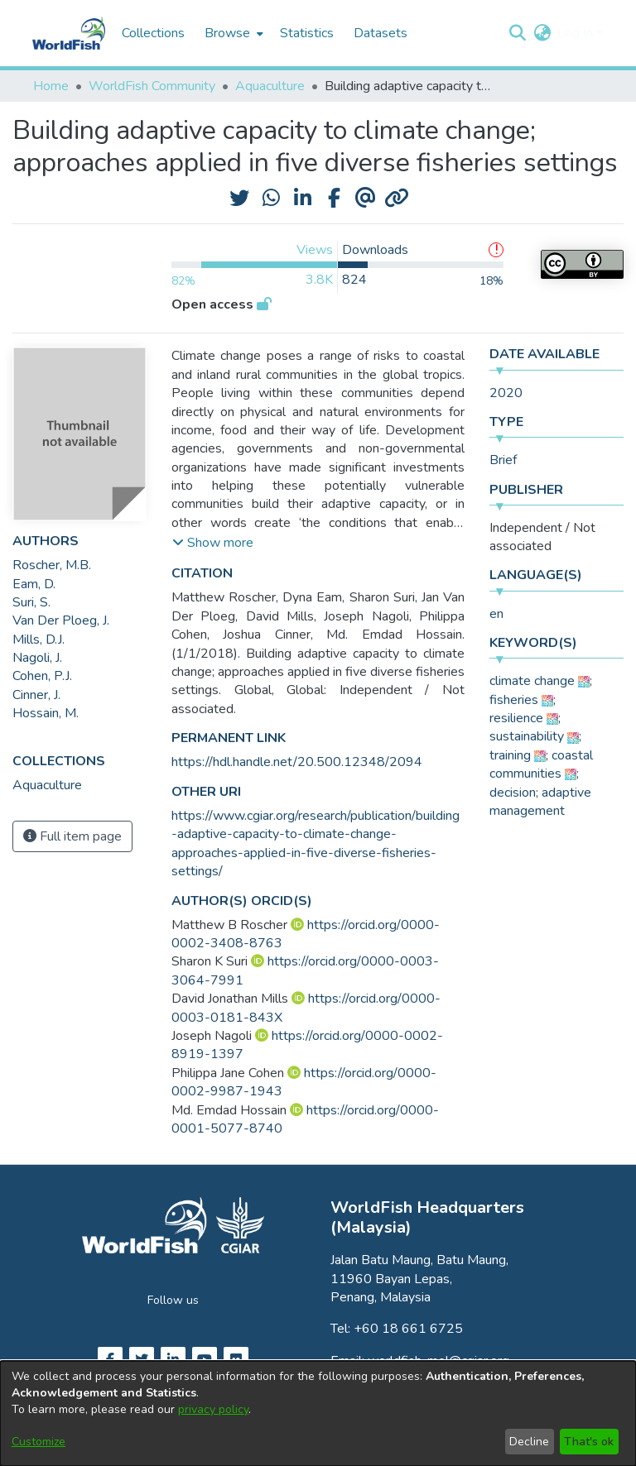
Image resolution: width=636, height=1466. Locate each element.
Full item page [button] (72, 836)
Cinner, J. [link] (36, 695)
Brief (503, 460)
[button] (517, 33)
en (496, 614)
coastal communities (541, 764)
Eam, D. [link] (33, 584)
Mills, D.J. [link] (38, 639)
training (510, 755)
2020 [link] (506, 393)
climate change (532, 681)
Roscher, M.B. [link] (51, 565)
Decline (529, 1441)
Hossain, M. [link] (45, 713)
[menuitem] (232, 33)
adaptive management (540, 801)
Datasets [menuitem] (380, 33)
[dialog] (318, 1413)
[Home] (68, 33)
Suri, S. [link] (31, 602)
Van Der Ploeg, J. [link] (60, 620)
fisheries (513, 700)
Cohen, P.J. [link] (42, 676)
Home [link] (51, 86)
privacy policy (213, 1409)
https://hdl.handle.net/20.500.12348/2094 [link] (296, 762)
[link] (47, 785)
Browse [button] (227, 33)
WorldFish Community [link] (152, 86)
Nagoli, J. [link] (37, 658)
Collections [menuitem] (153, 33)
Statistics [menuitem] (307, 33)
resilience (516, 718)
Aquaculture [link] (270, 86)
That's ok (589, 1441)
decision (512, 792)
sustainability (526, 736)
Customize (38, 1441)
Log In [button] (576, 33)
